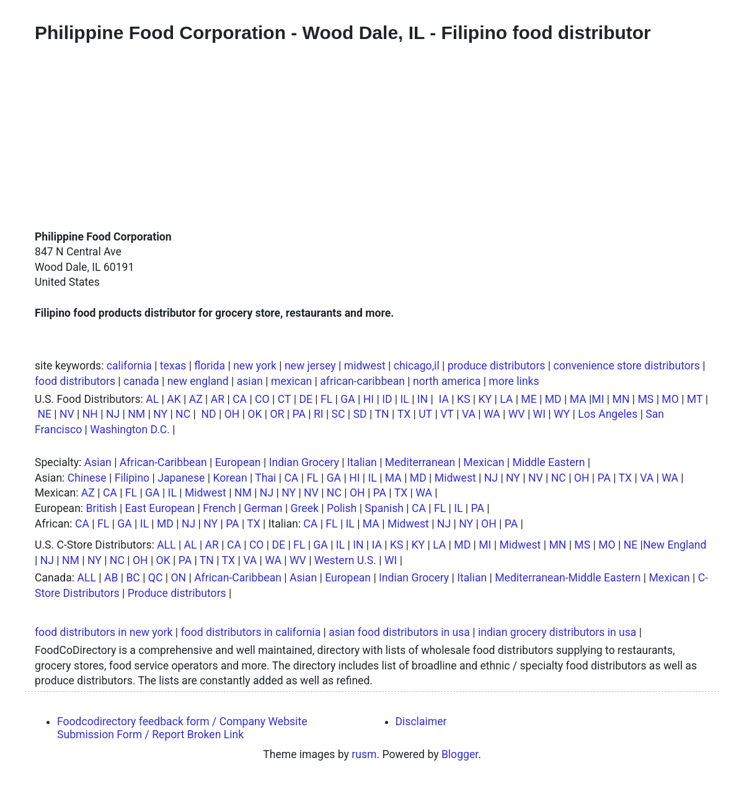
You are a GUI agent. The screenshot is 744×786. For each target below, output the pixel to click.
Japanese (181, 478)
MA (578, 399)
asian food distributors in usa (399, 632)
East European (160, 508)
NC (182, 414)
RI (319, 414)
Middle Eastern (549, 462)
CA (239, 399)
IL (405, 399)
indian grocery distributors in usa (557, 632)
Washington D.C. (130, 429)
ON (178, 578)
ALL (166, 545)
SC (338, 414)
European (238, 462)
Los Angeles (607, 414)
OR (277, 414)
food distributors (75, 381)
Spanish (384, 508)
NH (90, 414)
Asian (98, 462)
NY (160, 414)
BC (133, 578)
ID (387, 399)
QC (155, 578)
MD (553, 399)
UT (425, 414)
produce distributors (497, 366)
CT (284, 399)
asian (250, 381)
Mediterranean (420, 462)
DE (305, 399)
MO (670, 399)
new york (255, 366)
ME (528, 399)
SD (360, 414)
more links (514, 381)
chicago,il (417, 366)
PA (298, 414)
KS (464, 399)
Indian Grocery (304, 462)
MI (597, 399)
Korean (230, 478)
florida (209, 366)
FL (326, 399)
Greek (305, 508)
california (129, 366)
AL (152, 399)
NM (136, 414)
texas (173, 366)
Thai (265, 478)
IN (422, 399)
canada (141, 381)
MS (645, 399)
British (101, 508)
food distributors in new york (103, 632)
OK (254, 414)
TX (404, 414)
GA (347, 399)
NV (67, 414)
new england (198, 381)
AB (111, 578)
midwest (365, 366)
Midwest (455, 478)
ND (208, 414)
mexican (291, 381)
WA (492, 414)
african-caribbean (362, 381)
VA (469, 414)
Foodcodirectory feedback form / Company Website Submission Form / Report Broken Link (182, 728)
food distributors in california (250, 632)
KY (485, 399)
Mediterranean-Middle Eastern (567, 578)
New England (675, 545)
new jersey (310, 366)
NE (44, 414)
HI (368, 399)
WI (539, 414)
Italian (362, 462)
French (219, 508)
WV (516, 414)
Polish (341, 508)
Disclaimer (421, 721)
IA (444, 399)
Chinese (87, 478)
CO (262, 399)
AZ (196, 399)
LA (506, 399)
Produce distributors (177, 593)
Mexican (483, 462)
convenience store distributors (626, 366)
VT (447, 414)
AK (174, 399)
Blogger (459, 754)
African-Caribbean (163, 462)
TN (382, 414)
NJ (113, 414)
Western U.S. (345, 560)
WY (562, 414)
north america (446, 381)
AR (217, 399)
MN (621, 399)
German (263, 508)
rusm (364, 754)
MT (695, 399)
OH (232, 414)
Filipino (132, 478)
